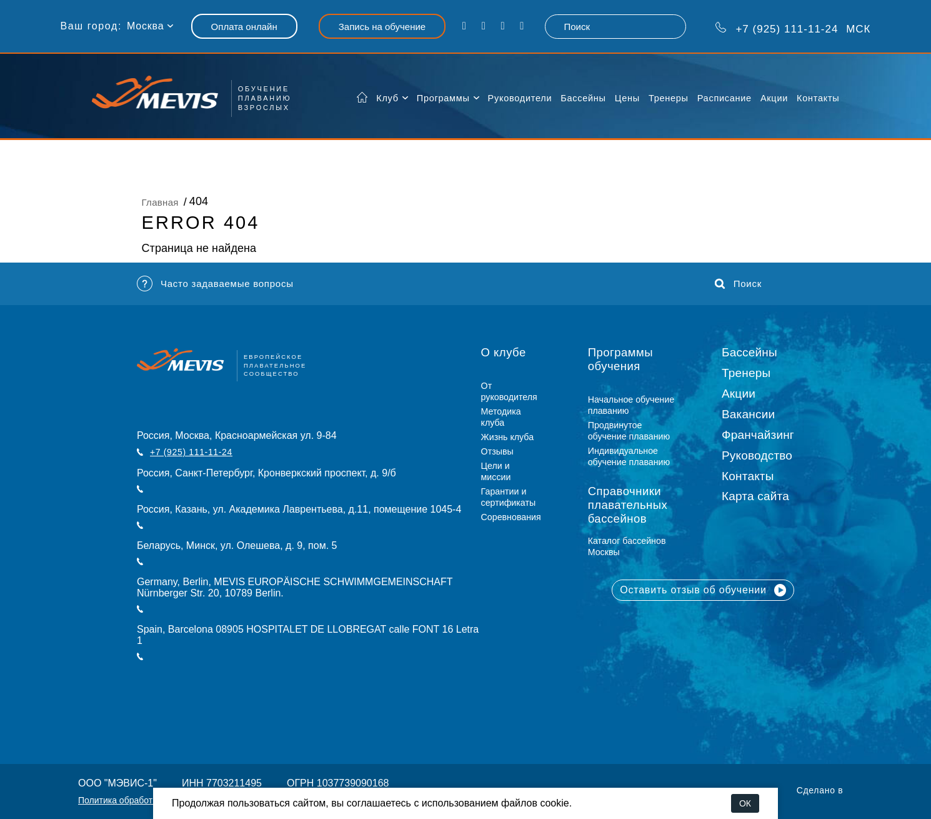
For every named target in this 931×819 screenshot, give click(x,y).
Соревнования (511, 517)
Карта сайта (755, 496)
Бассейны (582, 98)
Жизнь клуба (507, 437)
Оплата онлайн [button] (244, 26)
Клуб (387, 98)
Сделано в (820, 790)
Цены (627, 98)
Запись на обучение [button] (382, 26)
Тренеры (669, 98)
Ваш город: (91, 26)
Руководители (520, 98)
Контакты (818, 98)
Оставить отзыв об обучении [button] (703, 590)
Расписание (724, 98)
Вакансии (748, 414)
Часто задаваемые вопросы (215, 283)
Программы (443, 98)
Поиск (738, 283)
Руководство (757, 455)
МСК (793, 28)
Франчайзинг (758, 434)
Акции (774, 98)
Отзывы (497, 451)
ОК (745, 803)
